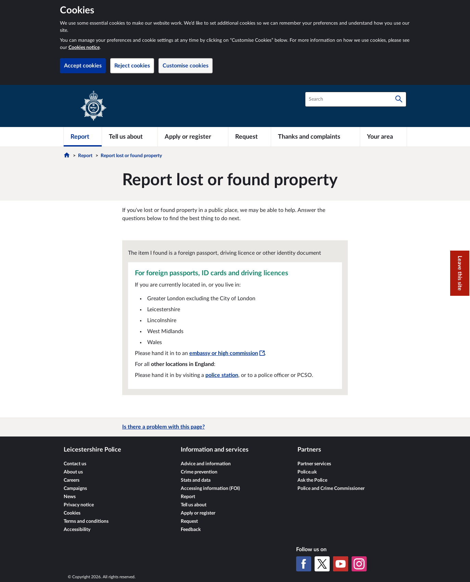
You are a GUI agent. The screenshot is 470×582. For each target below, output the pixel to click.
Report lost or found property (131, 155)
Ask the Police (312, 480)
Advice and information (206, 463)
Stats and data (196, 480)
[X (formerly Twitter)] (322, 563)
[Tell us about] (129, 136)
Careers (71, 480)
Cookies (72, 513)
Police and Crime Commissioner (331, 488)
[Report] (83, 136)
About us (73, 472)
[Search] (398, 99)
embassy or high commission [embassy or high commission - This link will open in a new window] (227, 353)
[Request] (249, 136)
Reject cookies (132, 65)
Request (189, 521)
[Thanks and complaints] (315, 136)
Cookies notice (84, 47)
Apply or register (198, 513)
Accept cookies (83, 65)
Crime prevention (199, 472)
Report (85, 155)
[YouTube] (340, 563)
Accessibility (77, 529)
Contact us (75, 463)
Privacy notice (79, 505)
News (70, 496)
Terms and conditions (86, 521)
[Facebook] (303, 563)
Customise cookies (185, 65)
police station (221, 375)
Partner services (314, 463)
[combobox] (355, 99)
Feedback (191, 529)
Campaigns (75, 488)
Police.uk (307, 472)
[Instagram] (359, 563)
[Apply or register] (193, 136)
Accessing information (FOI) (210, 488)
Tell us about (193, 505)
